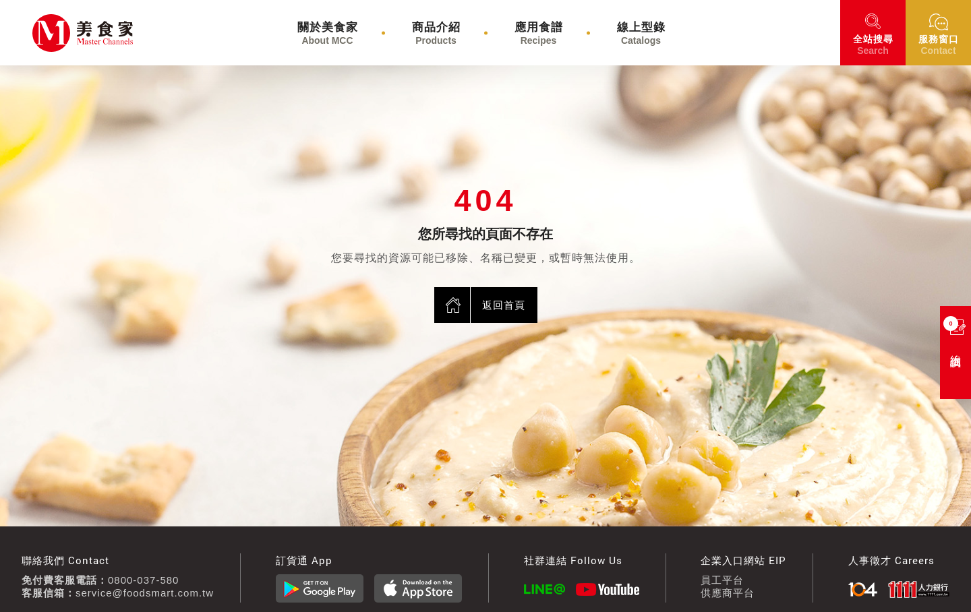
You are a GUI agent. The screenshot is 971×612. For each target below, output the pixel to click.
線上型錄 (641, 33)
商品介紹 (436, 33)
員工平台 (722, 580)
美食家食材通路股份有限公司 (51, 33)
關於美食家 (327, 33)
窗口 (938, 45)
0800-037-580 (143, 580)
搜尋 (873, 45)
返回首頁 (503, 305)
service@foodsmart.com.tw (145, 593)
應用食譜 (538, 33)
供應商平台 (728, 593)
